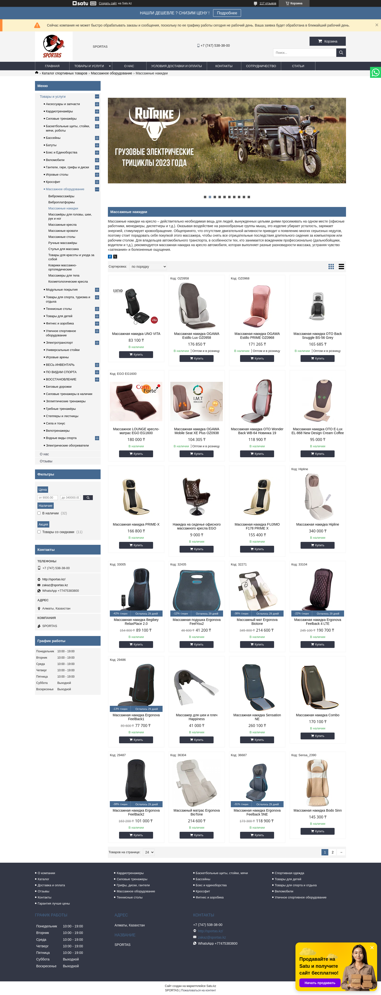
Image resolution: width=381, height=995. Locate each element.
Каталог (43, 879)
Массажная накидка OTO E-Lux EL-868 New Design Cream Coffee (318, 431)
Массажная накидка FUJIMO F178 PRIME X (257, 526)
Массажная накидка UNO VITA (136, 334)
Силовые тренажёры (61, 118)
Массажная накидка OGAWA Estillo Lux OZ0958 (196, 336)
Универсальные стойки (63, 350)
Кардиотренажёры (59, 111)
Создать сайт (108, 3)
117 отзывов (268, 3)
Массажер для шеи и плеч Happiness (196, 717)
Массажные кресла (62, 224)
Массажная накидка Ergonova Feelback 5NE (257, 812)
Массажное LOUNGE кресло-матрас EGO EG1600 (136, 431)
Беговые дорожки (58, 386)
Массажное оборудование (111, 73)
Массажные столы (61, 237)
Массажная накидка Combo (317, 715)
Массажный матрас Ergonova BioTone (196, 812)
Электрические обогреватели (67, 445)
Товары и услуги (89, 66)
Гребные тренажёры (61, 409)
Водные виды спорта (61, 438)
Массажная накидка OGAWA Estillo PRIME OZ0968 (257, 336)
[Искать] (341, 52)
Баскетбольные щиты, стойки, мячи (222, 873)
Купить (138, 354)
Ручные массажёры (62, 243)
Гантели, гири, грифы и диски (67, 167)
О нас (129, 66)
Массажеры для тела (63, 275)
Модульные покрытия (62, 289)
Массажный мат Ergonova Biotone (257, 622)
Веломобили (55, 160)
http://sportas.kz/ (53, 579)
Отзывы (46, 461)
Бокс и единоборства (211, 885)
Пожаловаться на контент (198, 990)
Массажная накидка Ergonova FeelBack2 (136, 812)
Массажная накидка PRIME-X (136, 524)
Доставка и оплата (51, 885)
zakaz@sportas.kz (55, 585)
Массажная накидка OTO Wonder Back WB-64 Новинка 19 (257, 431)
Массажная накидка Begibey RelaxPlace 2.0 (136, 622)
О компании (46, 873)
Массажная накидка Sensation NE (257, 717)
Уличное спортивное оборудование (301, 897)
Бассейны (53, 138)
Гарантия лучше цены (54, 903)
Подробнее (227, 13)
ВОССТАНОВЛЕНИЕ (61, 379)
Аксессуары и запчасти (63, 104)
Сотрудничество (261, 66)
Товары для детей (59, 316)
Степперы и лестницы (62, 416)
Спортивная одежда (289, 873)
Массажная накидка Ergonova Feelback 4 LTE (317, 622)
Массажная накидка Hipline (317, 524)
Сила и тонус (55, 423)
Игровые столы (57, 174)
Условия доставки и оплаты (176, 66)
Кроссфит (53, 182)
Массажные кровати (63, 231)
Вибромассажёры (61, 196)
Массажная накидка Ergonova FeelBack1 (136, 717)
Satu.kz (211, 986)
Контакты (224, 66)
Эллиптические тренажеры (66, 401)
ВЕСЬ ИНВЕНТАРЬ (60, 365)
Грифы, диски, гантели (133, 885)
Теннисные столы (59, 309)
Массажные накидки (63, 208)
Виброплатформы (61, 202)
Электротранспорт (59, 342)
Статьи (298, 66)
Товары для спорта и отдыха (296, 885)
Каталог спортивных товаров (64, 73)
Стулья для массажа (63, 249)
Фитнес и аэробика (60, 323)
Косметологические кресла (68, 281)
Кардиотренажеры (130, 873)
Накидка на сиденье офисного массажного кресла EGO (197, 526)
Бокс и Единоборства (61, 152)
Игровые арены (57, 357)
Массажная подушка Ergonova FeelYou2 (197, 622)
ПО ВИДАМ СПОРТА (61, 372)
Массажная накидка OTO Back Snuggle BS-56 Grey (318, 336)
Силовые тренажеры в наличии (69, 394)
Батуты (51, 145)
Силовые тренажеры (132, 879)
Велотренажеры (57, 430)
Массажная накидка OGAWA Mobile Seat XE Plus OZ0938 (196, 431)
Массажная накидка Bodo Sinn (318, 810)
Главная (52, 66)
